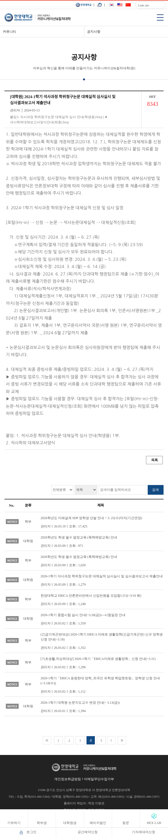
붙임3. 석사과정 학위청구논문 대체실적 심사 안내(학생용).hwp (56, 117)
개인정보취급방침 (67, 779)
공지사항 (93, 32)
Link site (143, 5)
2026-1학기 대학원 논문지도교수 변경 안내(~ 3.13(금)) (80, 703)
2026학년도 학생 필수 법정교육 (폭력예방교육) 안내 (79, 537)
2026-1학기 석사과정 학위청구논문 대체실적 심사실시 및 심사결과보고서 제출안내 (102, 576)
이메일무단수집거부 (99, 779)
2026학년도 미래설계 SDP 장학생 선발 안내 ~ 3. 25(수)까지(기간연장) (91, 518)
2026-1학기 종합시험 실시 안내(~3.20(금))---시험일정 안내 (83, 615)
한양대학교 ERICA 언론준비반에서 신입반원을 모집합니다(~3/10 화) (91, 596)
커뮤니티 (9, 32)
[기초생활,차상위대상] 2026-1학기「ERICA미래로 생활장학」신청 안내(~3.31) (98, 659)
